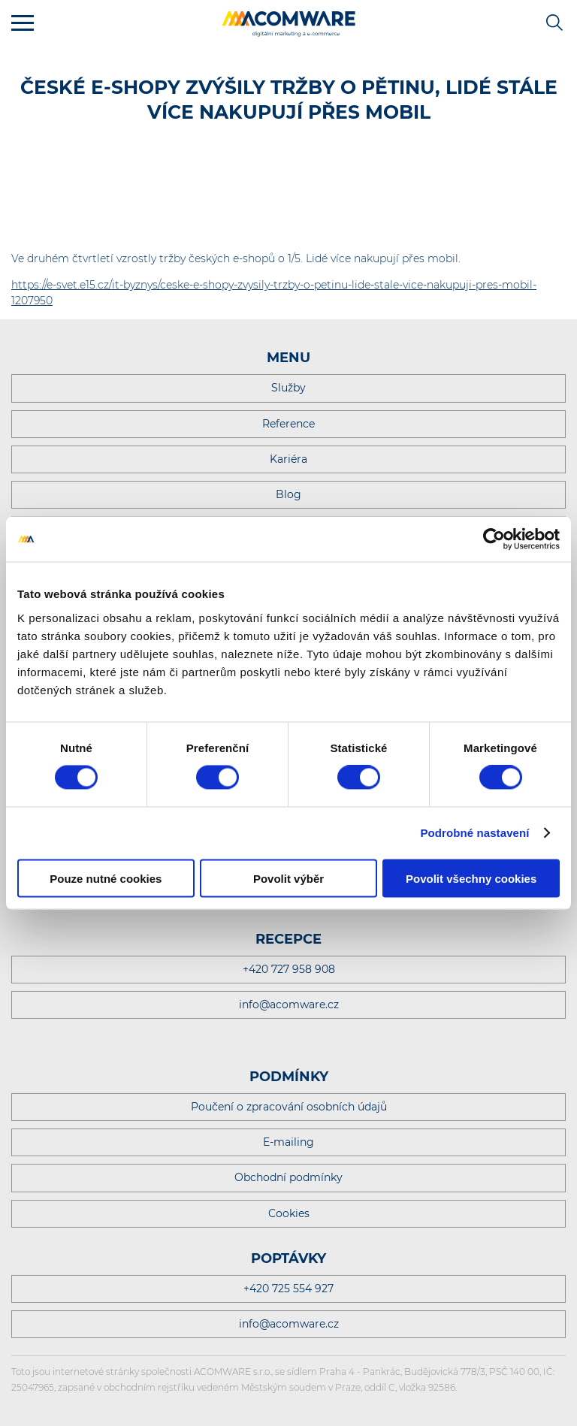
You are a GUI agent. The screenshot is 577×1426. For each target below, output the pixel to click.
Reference (288, 424)
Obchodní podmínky (288, 1177)
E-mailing (288, 1142)
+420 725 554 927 (288, 1288)
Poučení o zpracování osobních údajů (289, 1106)
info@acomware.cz (289, 1004)
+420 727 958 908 (289, 969)
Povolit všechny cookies (471, 878)
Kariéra (288, 459)
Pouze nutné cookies (106, 878)
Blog (288, 494)
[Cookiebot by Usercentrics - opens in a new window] (494, 539)
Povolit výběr (288, 878)
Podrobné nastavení (474, 832)
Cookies (289, 1213)
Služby (288, 387)
